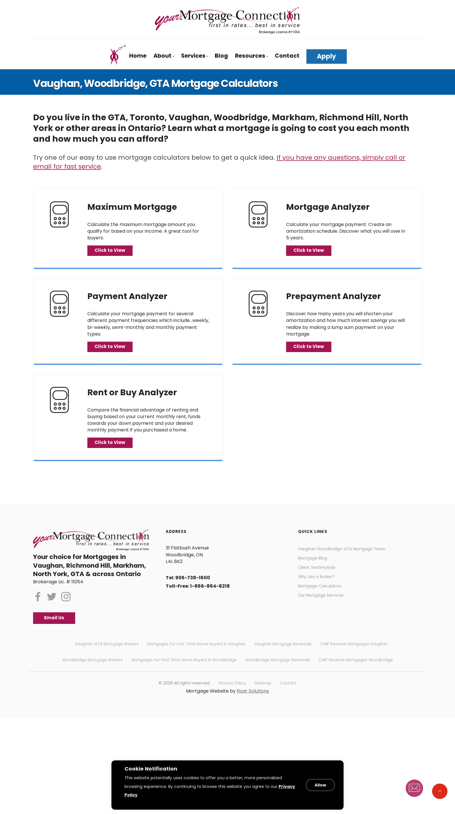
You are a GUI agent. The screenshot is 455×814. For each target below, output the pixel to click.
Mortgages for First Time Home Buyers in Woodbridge (184, 669)
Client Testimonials (319, 577)
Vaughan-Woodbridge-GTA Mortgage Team (349, 555)
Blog (221, 56)
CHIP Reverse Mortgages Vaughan (354, 653)
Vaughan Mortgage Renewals (283, 653)
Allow (322, 789)
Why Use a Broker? (319, 588)
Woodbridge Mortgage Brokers (92, 669)
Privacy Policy (232, 692)
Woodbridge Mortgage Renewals (277, 669)
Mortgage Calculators (323, 599)
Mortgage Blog (315, 566)
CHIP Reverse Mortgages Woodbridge (356, 669)
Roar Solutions (253, 700)
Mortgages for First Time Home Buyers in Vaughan (196, 653)
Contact (287, 56)
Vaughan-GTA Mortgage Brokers (107, 653)
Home (138, 56)
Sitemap (263, 692)
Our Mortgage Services (324, 609)
